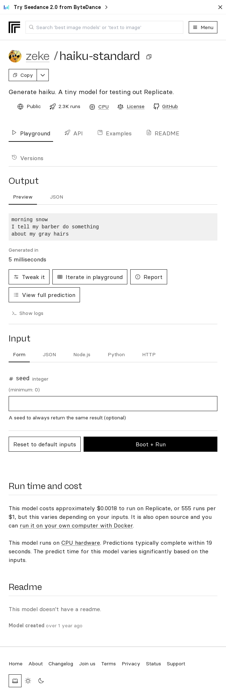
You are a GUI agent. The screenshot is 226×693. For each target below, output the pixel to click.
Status (153, 663)
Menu (203, 27)
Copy (23, 75)
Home (16, 663)
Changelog (60, 663)
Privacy (131, 663)
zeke (38, 56)
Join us (87, 663)
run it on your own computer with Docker (76, 525)
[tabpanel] (113, 227)
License (136, 106)
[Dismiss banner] (220, 7)
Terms (108, 663)
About (35, 663)
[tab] (19, 354)
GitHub (170, 106)
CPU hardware (80, 542)
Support (176, 663)
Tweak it (29, 276)
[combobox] (104, 27)
